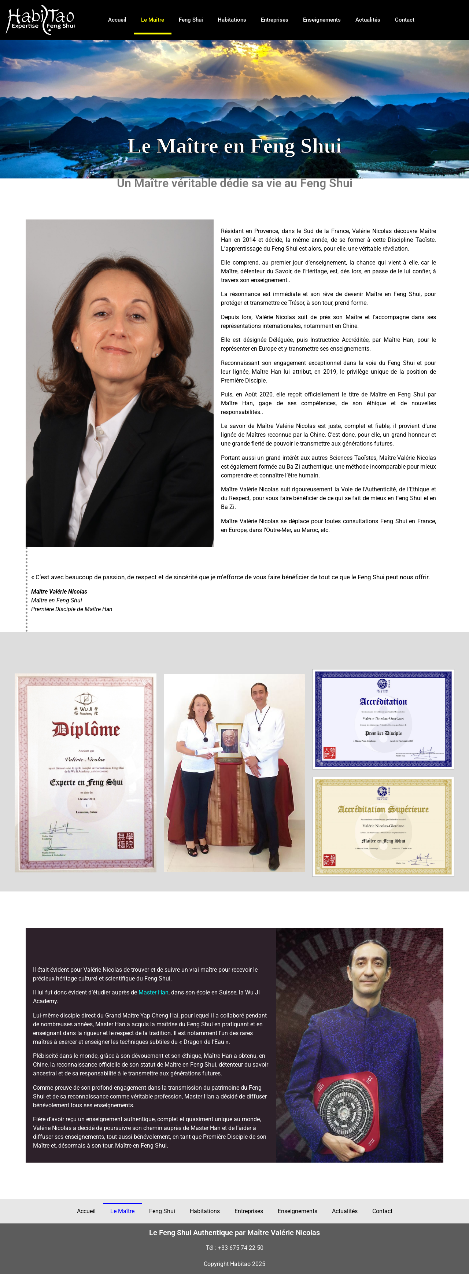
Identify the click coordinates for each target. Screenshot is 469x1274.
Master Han (154, 992)
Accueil (117, 19)
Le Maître (152, 19)
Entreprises (274, 19)
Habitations (232, 19)
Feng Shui (191, 19)
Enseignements (322, 19)
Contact (404, 19)
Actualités (367, 19)
